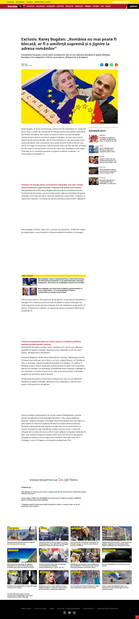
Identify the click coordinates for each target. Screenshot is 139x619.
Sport (108, 6)
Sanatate (79, 6)
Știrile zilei (10, 2)
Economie (51, 6)
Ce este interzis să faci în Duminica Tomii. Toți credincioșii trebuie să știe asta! (85, 587)
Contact (51, 608)
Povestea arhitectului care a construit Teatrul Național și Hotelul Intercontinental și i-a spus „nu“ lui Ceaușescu (52, 565)
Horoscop (29, 2)
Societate (40, 6)
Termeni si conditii (40, 608)
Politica (30, 6)
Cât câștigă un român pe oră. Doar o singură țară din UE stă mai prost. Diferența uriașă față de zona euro (53, 492)
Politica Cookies (26, 608)
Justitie (60, 6)
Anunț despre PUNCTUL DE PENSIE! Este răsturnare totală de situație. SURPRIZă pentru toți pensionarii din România (51, 499)
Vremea (88, 6)
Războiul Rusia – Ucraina (42, 2)
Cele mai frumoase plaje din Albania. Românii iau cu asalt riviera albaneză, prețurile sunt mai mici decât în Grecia (20, 565)
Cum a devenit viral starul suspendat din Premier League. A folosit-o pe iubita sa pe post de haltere (84, 544)
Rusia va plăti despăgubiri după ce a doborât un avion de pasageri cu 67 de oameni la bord (115, 587)
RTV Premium (20, 2)
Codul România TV (89, 608)
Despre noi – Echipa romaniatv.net (68, 608)
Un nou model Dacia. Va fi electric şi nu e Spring (116, 565)
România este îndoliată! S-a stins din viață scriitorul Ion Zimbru (21, 587)
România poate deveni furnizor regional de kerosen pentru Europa (21, 543)
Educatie (69, 6)
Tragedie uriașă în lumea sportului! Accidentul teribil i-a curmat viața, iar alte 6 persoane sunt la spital (50, 505)
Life (102, 6)
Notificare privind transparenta (108, 608)
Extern (96, 6)
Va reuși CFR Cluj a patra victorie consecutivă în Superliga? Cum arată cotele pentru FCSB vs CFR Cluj (20, 595)
